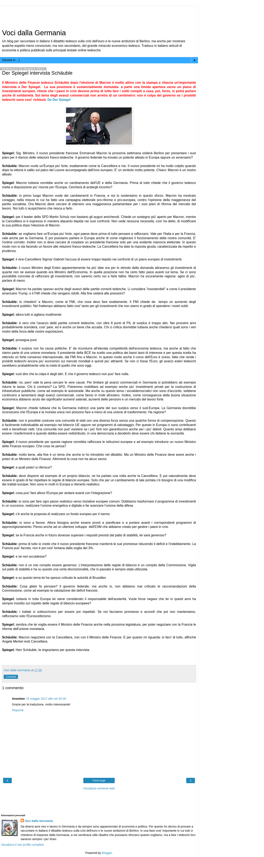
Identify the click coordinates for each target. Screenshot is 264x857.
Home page (99, 780)
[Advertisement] (100, 15)
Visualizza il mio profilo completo (22, 844)
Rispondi (18, 710)
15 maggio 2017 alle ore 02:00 (46, 698)
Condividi (11, 676)
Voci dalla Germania (34, 33)
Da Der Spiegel (59, 99)
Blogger (107, 853)
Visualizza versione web (99, 788)
